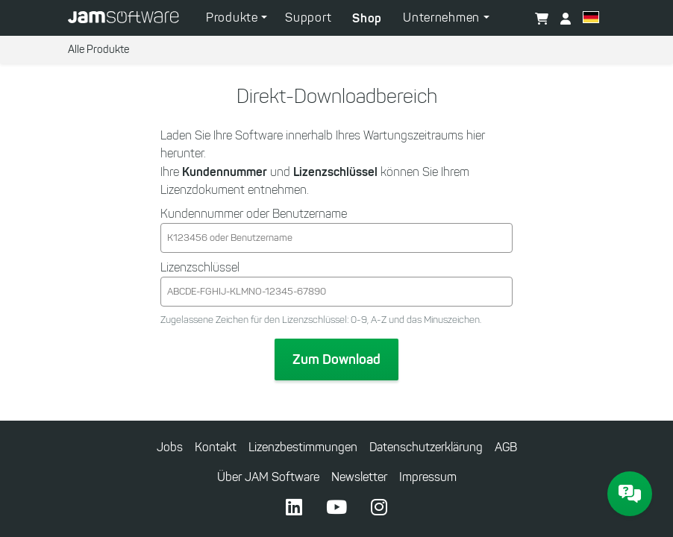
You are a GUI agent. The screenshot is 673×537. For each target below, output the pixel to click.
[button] (591, 19)
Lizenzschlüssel (200, 267)
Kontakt (216, 447)
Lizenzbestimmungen (302, 447)
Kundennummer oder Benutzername (253, 214)
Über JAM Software (268, 477)
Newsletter (359, 477)
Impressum (428, 477)
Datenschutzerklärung (426, 447)
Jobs (170, 447)
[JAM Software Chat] (629, 493)
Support (308, 17)
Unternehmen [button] (443, 17)
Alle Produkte (98, 49)
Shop (367, 17)
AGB (506, 447)
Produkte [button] (233, 17)
